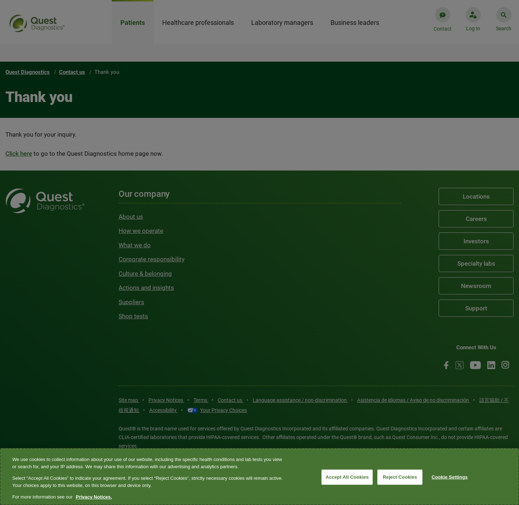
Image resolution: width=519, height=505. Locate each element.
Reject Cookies (400, 477)
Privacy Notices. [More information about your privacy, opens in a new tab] (94, 497)
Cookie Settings (449, 477)
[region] (259, 476)
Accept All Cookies (347, 477)
